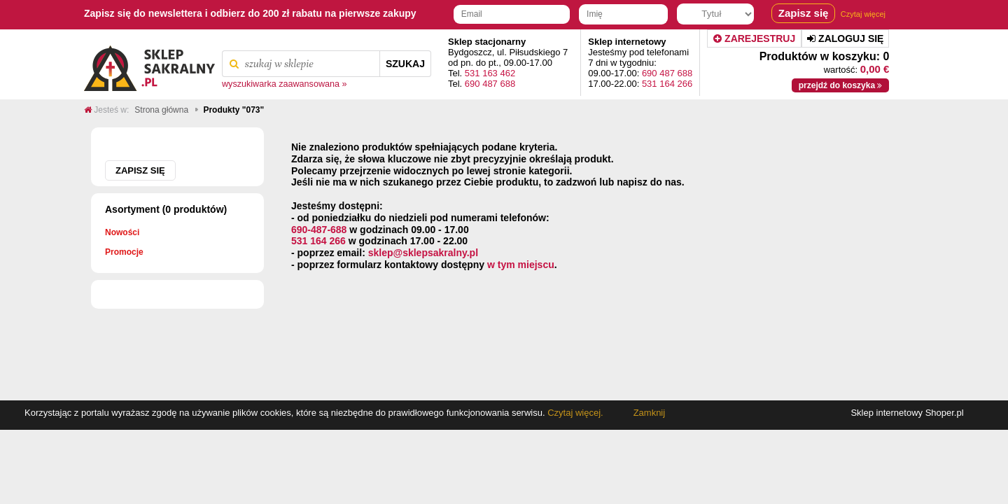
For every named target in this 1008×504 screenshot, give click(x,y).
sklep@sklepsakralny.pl (423, 252)
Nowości (122, 232)
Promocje (124, 252)
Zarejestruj (754, 38)
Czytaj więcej (863, 14)
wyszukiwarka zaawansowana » (284, 84)
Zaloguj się (845, 38)
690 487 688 (490, 83)
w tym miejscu (520, 264)
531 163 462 (490, 73)
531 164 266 (667, 83)
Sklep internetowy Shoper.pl (906, 412)
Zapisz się (140, 170)
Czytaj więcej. (574, 412)
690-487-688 (318, 229)
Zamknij (650, 412)
